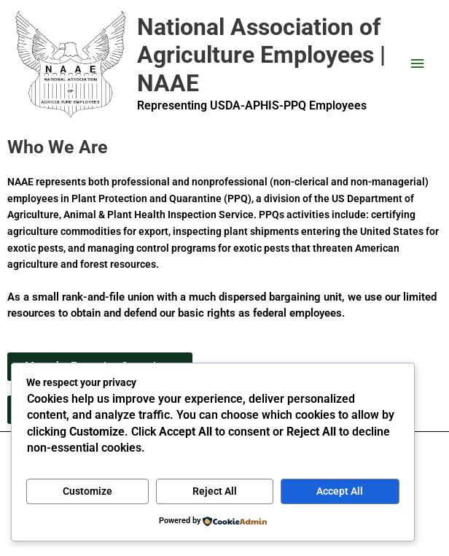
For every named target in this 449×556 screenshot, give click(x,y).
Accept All (339, 491)
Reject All (214, 491)
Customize (87, 491)
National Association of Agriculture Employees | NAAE (261, 55)
